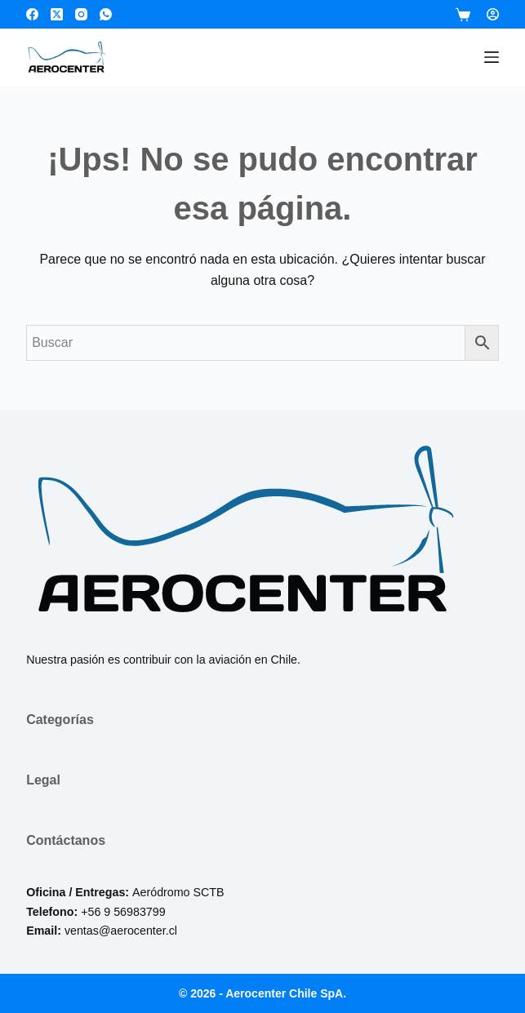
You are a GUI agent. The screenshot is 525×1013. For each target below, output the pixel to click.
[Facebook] (32, 14)
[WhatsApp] (106, 14)
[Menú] (491, 57)
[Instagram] (81, 14)
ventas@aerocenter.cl (121, 930)
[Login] (493, 14)
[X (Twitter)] (57, 14)
